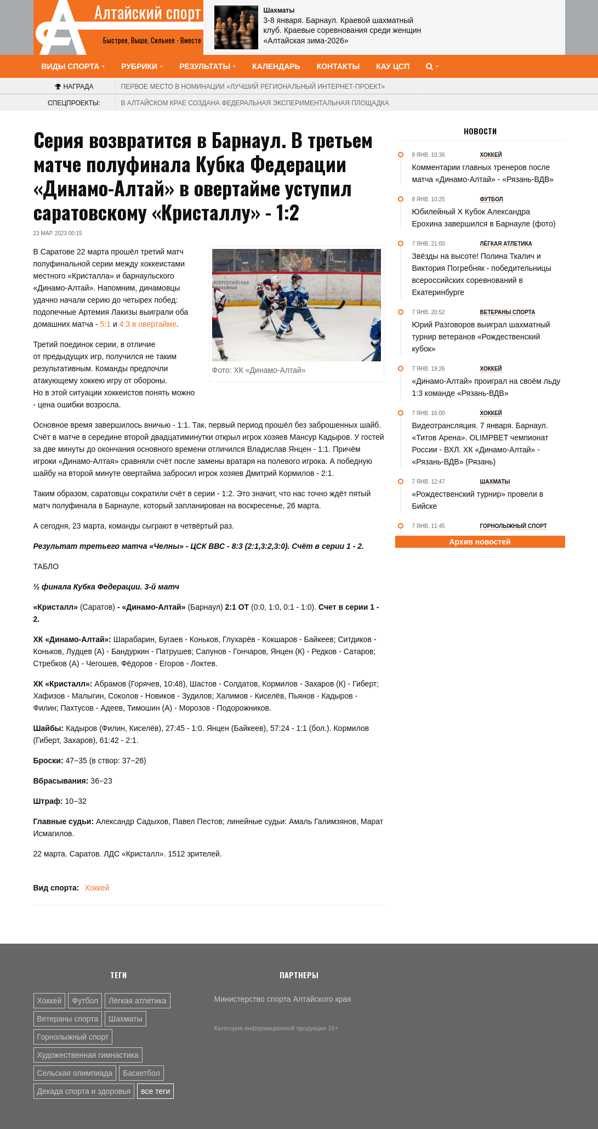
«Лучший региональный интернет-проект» (253, 86)
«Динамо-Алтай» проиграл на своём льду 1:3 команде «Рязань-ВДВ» (486, 387)
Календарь (276, 66)
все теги (155, 1091)
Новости (480, 131)
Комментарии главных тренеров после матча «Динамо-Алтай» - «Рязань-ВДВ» (483, 173)
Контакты (338, 66)
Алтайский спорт (147, 12)
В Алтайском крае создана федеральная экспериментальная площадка (255, 103)
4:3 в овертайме (147, 324)
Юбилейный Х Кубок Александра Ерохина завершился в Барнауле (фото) (484, 217)
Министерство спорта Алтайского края (282, 999)
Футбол (85, 1000)
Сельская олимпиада (75, 1073)
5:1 (105, 324)
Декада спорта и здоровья (84, 1091)
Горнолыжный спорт (73, 1036)
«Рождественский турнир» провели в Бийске (478, 500)
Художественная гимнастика (88, 1055)
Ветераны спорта (68, 1018)
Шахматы (125, 1018)
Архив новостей (479, 541)
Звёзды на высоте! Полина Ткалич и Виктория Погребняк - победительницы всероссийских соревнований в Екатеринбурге (481, 274)
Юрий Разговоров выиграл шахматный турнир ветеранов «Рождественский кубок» (481, 336)
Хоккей (96, 887)
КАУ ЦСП (392, 66)
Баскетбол (141, 1073)
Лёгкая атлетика (137, 1000)
